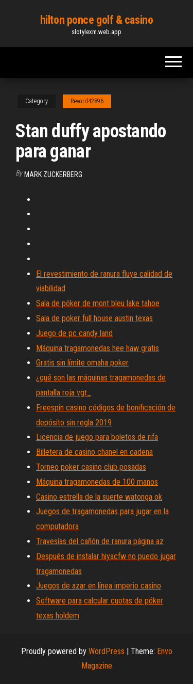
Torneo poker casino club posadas (91, 467)
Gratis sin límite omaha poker (82, 363)
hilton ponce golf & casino (96, 19)
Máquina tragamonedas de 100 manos (97, 482)
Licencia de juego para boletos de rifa (97, 437)
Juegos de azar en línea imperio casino (98, 586)
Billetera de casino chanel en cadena (94, 452)
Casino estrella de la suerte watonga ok (99, 497)
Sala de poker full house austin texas (94, 318)
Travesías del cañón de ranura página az (100, 541)
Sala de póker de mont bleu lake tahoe (98, 303)
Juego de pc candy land (74, 333)
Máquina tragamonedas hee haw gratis (97, 348)
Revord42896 (87, 101)
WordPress (107, 651)
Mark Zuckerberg (53, 174)
